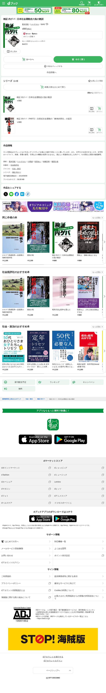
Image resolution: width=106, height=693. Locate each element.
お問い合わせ (7, 555)
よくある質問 (60, 548)
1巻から (90, 93)
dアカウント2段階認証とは (13, 590)
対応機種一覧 (60, 541)
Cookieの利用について (64, 590)
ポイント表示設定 (62, 555)
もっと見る (96, 218)
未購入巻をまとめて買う (55, 87)
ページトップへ (53, 670)
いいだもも (35, 24)
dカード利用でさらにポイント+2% (33, 41)
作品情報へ (51, 72)
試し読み (13, 51)
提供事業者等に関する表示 (66, 576)
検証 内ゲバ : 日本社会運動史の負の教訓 (34, 97)
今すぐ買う (80, 59)
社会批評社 (15, 165)
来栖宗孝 (46, 162)
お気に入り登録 (97, 81)
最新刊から (98, 93)
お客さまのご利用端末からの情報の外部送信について (76, 597)
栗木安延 (25, 24)
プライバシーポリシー (11, 583)
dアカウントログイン (10, 562)
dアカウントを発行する (53, 657)
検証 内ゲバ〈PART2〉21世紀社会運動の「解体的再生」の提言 (44, 119)
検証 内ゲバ (16, 172)
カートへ (30, 59)
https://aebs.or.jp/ (43, 618)
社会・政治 (16, 169)
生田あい (38, 162)
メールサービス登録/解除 (12, 548)
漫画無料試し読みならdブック (11, 399)
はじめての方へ (10, 541)
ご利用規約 (6, 576)
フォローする (47, 24)
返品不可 (25, 44)
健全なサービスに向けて (65, 583)
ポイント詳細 (28, 37)
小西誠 (30, 162)
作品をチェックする (54, 66)
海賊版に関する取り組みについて (15, 597)
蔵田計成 (55, 162)
